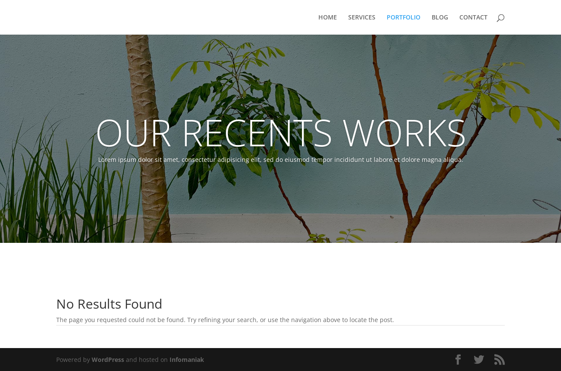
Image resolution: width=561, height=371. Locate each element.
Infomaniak (187, 359)
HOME (327, 17)
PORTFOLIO (403, 17)
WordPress (108, 359)
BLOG (440, 17)
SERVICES (361, 17)
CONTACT (473, 17)
